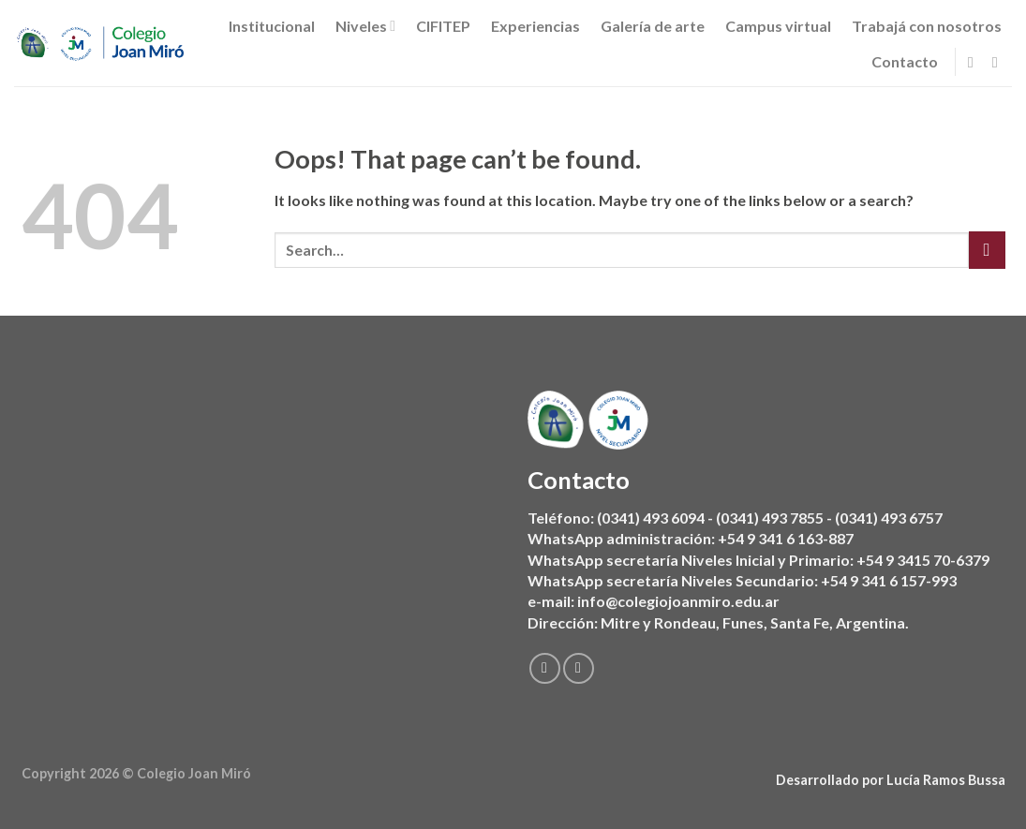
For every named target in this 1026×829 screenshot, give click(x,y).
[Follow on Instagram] (999, 61)
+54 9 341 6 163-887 (786, 539)
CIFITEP (443, 26)
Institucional (272, 26)
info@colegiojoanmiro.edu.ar (678, 602)
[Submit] (987, 249)
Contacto (904, 61)
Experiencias (535, 26)
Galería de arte (653, 26)
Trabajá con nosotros (927, 26)
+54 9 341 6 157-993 (889, 580)
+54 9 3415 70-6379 (922, 560)
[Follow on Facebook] (975, 61)
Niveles (365, 26)
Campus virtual (778, 26)
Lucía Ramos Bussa (945, 780)
